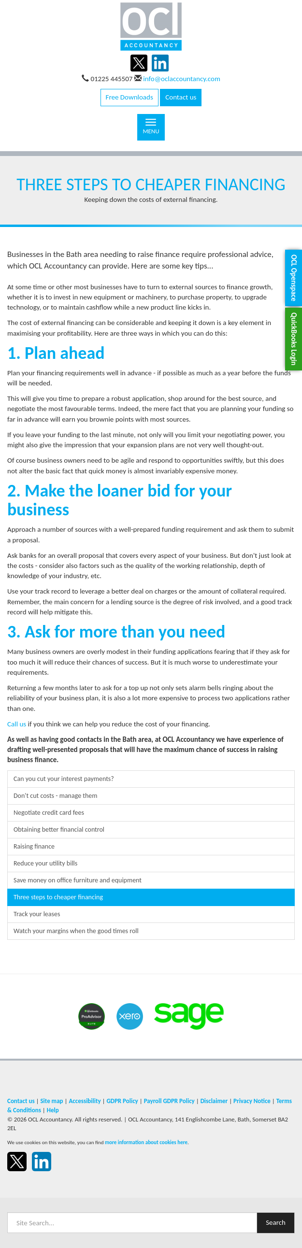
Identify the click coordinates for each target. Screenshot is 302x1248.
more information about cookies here (146, 1142)
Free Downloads (129, 97)
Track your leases (37, 914)
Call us (16, 724)
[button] (293, 278)
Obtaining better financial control (59, 829)
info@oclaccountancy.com (181, 78)
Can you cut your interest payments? (64, 779)
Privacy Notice (252, 1101)
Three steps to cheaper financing (58, 897)
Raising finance (34, 846)
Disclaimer (214, 1101)
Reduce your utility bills (45, 863)
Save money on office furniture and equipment (78, 880)
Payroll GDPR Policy (169, 1101)
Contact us (180, 97)
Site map (51, 1101)
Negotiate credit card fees (49, 812)
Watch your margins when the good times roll (76, 931)
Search (276, 1222)
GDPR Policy (122, 1101)
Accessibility (85, 1101)
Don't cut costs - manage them (55, 796)
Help (53, 1110)
